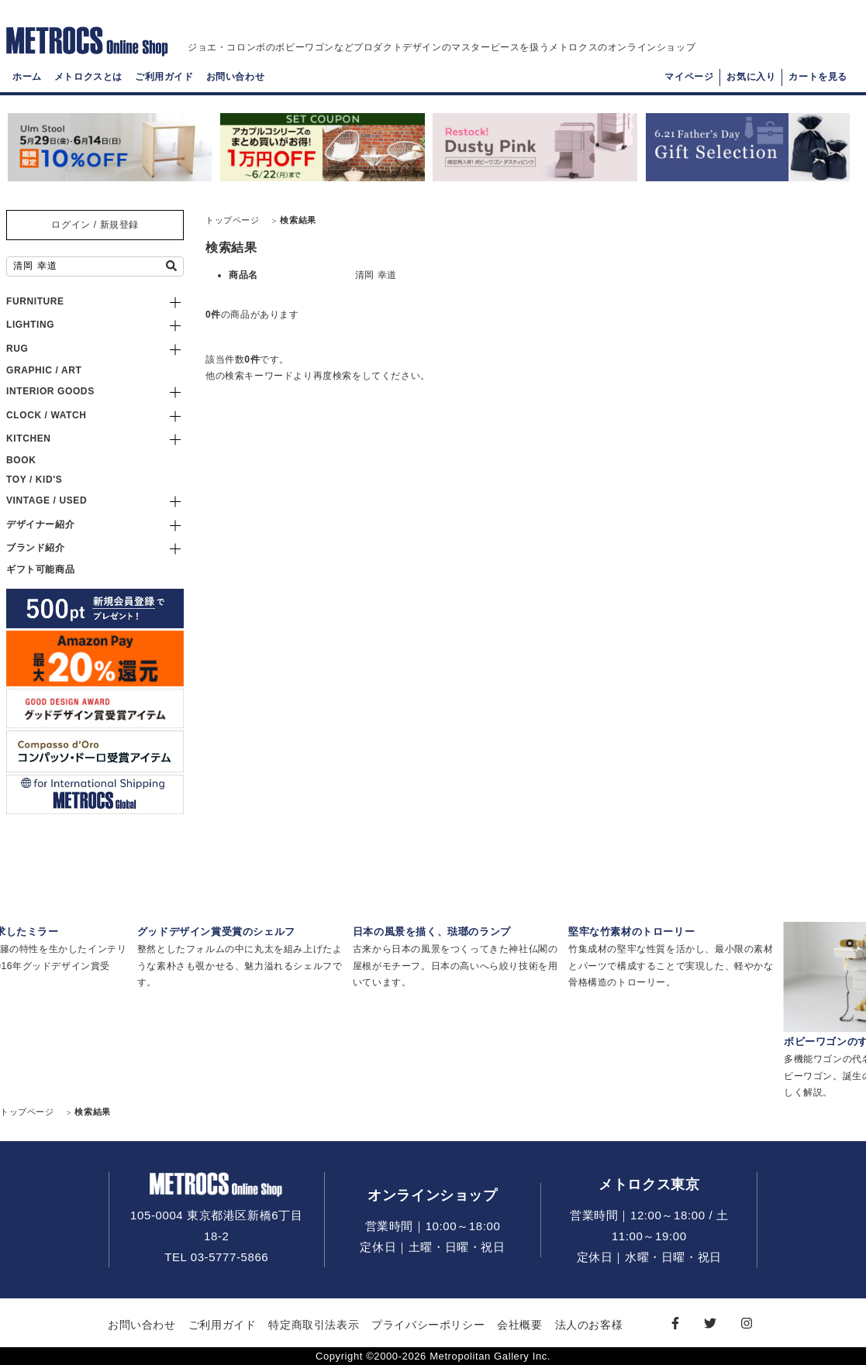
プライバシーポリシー (428, 1325)
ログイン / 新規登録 (95, 224)
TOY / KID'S (34, 479)
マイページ (688, 82)
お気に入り (750, 82)
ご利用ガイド (164, 82)
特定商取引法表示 (313, 1325)
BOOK (21, 460)
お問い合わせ (235, 82)
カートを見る (817, 82)
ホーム (27, 82)
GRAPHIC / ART (43, 370)
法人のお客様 (589, 1325)
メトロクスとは (88, 82)
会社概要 (519, 1325)
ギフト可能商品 (40, 569)
